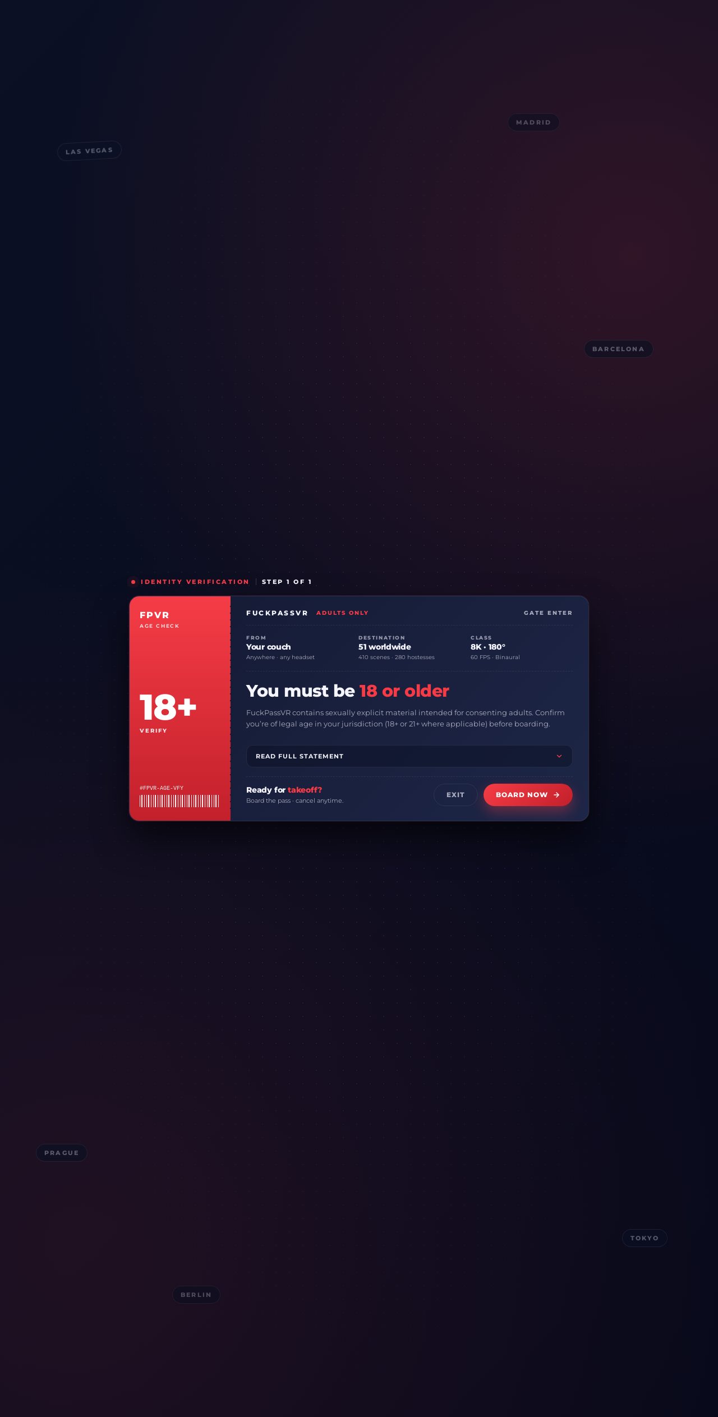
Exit (456, 794)
